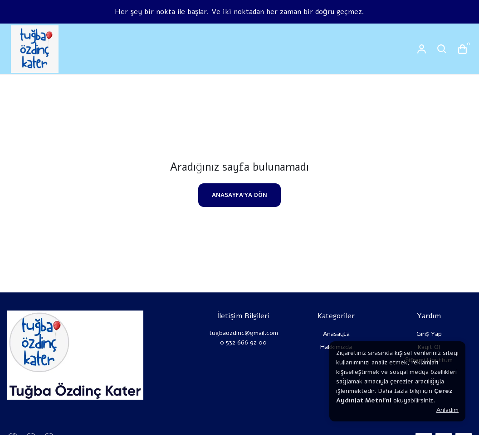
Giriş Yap (429, 334)
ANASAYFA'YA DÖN (239, 195)
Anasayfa (336, 334)
